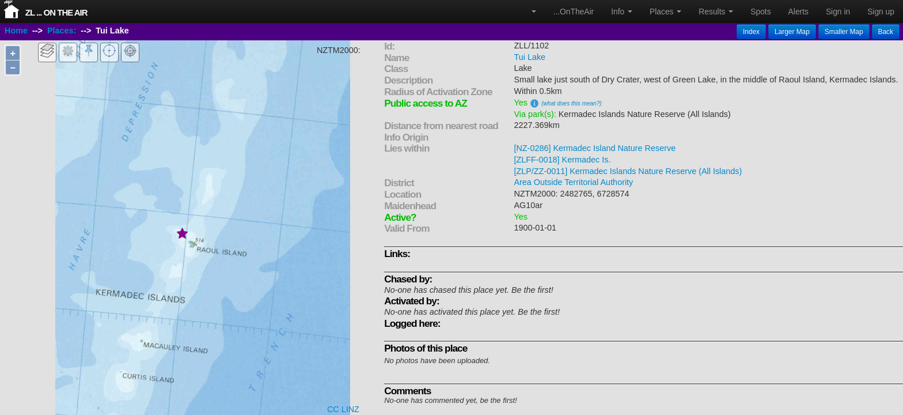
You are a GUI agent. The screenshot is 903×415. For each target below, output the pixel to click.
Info (621, 11)
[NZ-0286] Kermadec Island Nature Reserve (595, 148)
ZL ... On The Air (56, 12)
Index (751, 32)
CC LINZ (343, 409)
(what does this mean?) (571, 103)
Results (716, 11)
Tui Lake (529, 57)
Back (885, 32)
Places (665, 11)
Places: (61, 30)
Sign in (838, 11)
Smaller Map (844, 32)
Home (16, 30)
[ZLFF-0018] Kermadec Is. (562, 159)
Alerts (798, 11)
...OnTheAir (573, 11)
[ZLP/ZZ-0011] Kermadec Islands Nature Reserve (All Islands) (628, 171)
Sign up (880, 11)
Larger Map (792, 32)
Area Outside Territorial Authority (573, 182)
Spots (760, 11)
